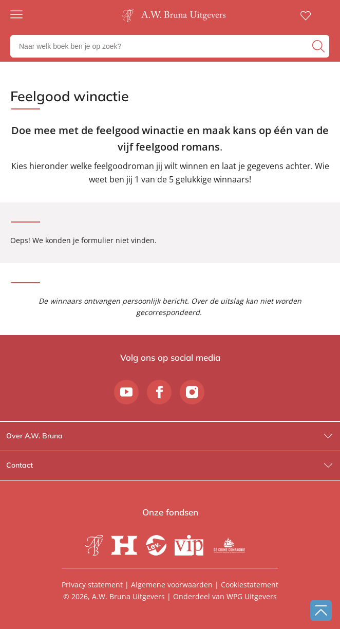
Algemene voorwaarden (172, 584)
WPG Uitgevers (251, 596)
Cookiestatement (249, 584)
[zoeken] (319, 46)
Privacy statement (92, 584)
